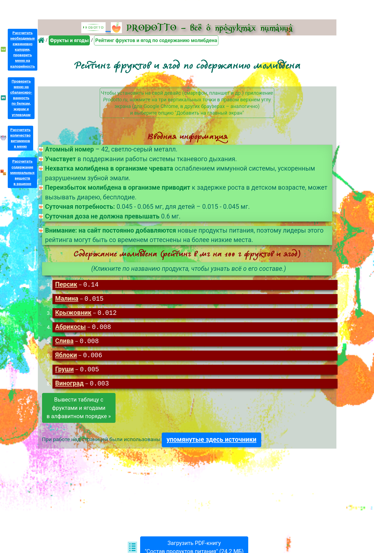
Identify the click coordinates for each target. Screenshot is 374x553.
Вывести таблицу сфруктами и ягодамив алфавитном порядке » (79, 410)
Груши (64, 371)
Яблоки (66, 357)
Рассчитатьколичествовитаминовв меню (20, 138)
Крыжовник (73, 314)
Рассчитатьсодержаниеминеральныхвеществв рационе (22, 172)
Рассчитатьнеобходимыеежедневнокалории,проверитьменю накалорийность (22, 49)
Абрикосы (70, 328)
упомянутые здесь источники (211, 442)
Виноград (69, 386)
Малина (66, 299)
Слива (64, 342)
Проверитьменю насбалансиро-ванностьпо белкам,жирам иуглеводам (21, 98)
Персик (66, 285)
